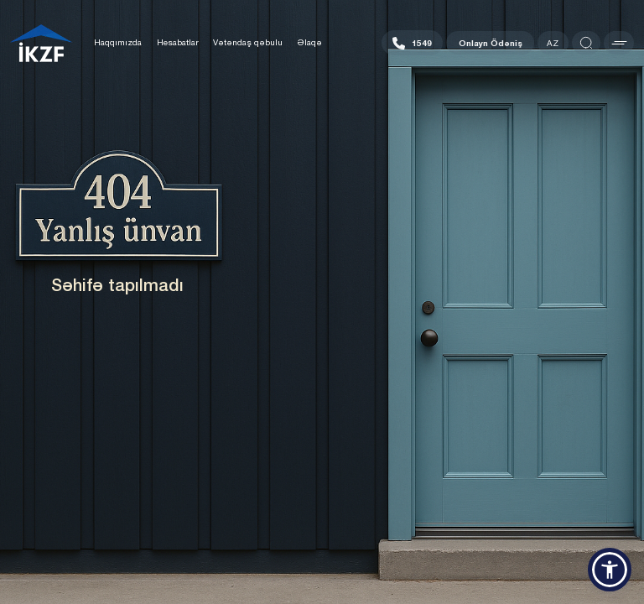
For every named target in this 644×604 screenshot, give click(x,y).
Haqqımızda (118, 42)
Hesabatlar (178, 42)
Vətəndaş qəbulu (248, 42)
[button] (609, 569)
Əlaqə (309, 42)
